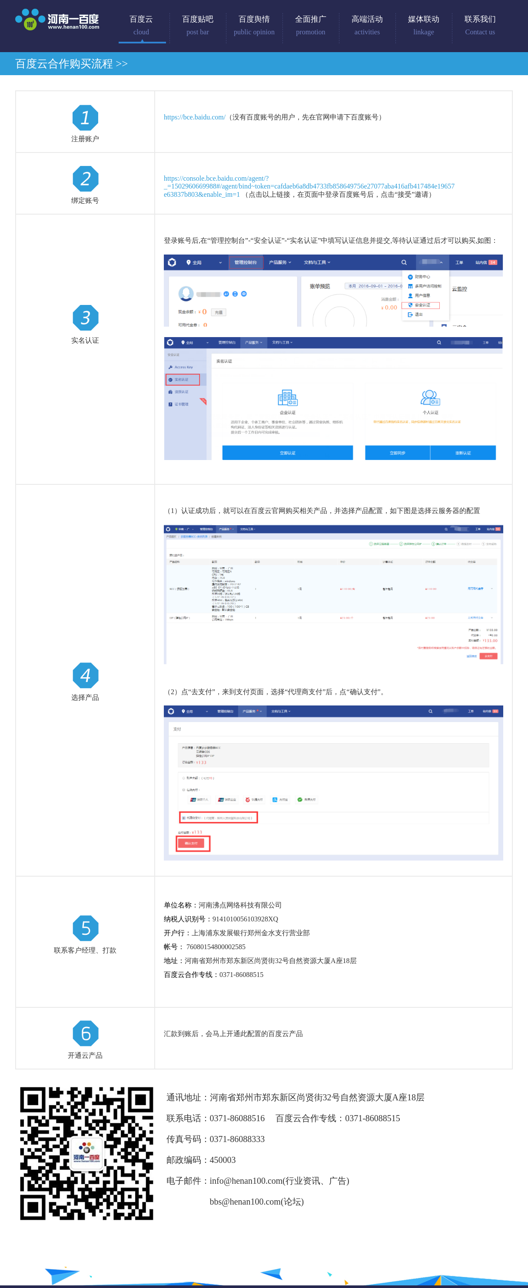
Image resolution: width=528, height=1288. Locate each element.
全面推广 (310, 25)
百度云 (141, 25)
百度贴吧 (197, 25)
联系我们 (480, 25)
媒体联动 (423, 25)
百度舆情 (254, 25)
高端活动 (367, 25)
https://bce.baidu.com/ (195, 117)
